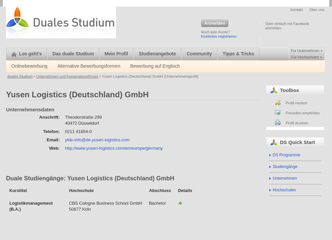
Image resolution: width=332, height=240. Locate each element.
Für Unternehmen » (306, 51)
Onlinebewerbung (29, 66)
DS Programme (286, 155)
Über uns (316, 10)
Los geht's (26, 53)
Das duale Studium (73, 53)
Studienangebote (157, 53)
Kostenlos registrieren (218, 36)
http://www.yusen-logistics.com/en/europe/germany (114, 148)
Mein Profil (116, 53)
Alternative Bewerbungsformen (88, 66)
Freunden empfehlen (303, 113)
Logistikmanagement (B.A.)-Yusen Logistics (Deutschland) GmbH (180, 203)
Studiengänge (285, 166)
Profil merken (296, 103)
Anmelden (214, 24)
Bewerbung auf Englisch (155, 66)
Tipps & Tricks (238, 53)
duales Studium (20, 76)
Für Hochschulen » (306, 57)
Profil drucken (297, 123)
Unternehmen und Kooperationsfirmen (67, 76)
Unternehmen (285, 178)
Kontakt (296, 10)
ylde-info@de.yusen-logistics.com (97, 139)
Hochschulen (284, 190)
